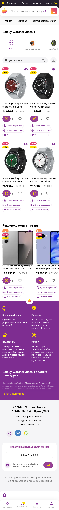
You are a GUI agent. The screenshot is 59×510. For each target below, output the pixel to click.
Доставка (12, 3)
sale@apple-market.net (29, 420)
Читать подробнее (13, 393)
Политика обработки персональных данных (29, 481)
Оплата (37, 3)
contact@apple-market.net (29, 417)
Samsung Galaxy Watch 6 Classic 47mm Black (15, 180)
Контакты (51, 3)
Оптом (25, 3)
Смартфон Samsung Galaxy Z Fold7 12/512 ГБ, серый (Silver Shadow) (17, 267)
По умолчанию (13, 60)
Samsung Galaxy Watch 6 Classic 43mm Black (43, 105)
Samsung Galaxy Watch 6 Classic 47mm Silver (43, 180)
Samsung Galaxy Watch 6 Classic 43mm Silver (15, 105)
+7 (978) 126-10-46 (24, 407)
